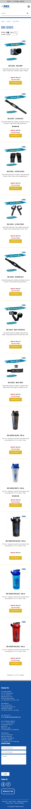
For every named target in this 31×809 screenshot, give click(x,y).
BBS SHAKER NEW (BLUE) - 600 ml (15, 594)
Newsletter (8, 791)
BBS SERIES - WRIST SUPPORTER (15, 330)
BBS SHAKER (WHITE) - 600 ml (15, 488)
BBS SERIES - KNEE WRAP (15, 66)
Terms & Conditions (19, 803)
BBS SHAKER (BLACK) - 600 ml (15, 435)
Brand (8, 21)
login (8, 1)
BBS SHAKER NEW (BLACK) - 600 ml (15, 541)
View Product (15, 82)
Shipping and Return (22, 801)
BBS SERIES (16, 21)
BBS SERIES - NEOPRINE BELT (15, 277)
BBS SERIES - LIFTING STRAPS (15, 224)
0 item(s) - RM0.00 (18, 1)
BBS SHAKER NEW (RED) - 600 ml (15, 647)
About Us (4, 801)
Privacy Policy (9, 803)
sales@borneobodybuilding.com (13, 717)
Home (2, 21)
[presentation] (13, 768)
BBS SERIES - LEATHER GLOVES (15, 171)
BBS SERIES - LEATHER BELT (15, 119)
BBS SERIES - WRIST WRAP (15, 383)
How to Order (12, 801)
